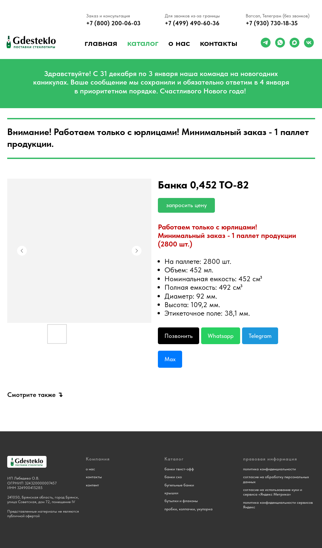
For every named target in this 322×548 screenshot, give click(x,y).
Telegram (260, 335)
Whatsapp (221, 335)
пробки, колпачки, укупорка (188, 509)
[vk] (309, 43)
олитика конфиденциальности (270, 469)
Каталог (143, 42)
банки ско (173, 477)
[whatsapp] (280, 43)
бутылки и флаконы (181, 501)
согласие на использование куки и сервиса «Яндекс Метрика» (272, 492)
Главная (101, 42)
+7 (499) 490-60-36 (192, 23)
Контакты (218, 42)
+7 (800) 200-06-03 (113, 23)
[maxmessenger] (294, 43)
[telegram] (266, 43)
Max (170, 359)
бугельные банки (179, 485)
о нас (179, 42)
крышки (171, 493)
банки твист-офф (179, 469)
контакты (94, 477)
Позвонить (178, 335)
